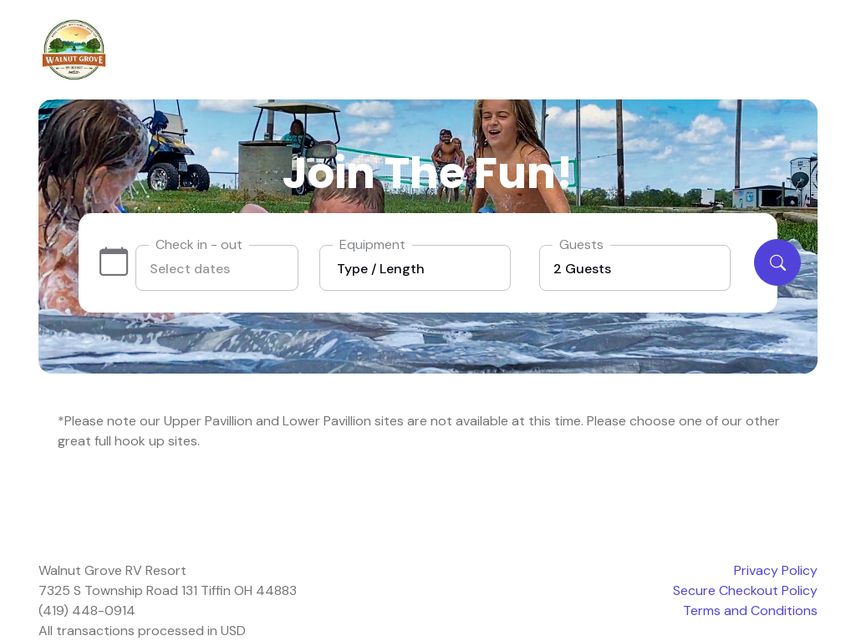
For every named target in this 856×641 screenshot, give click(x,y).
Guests (581, 244)
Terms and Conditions (750, 610)
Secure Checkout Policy (745, 590)
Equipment (372, 244)
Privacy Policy (776, 570)
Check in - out (198, 244)
